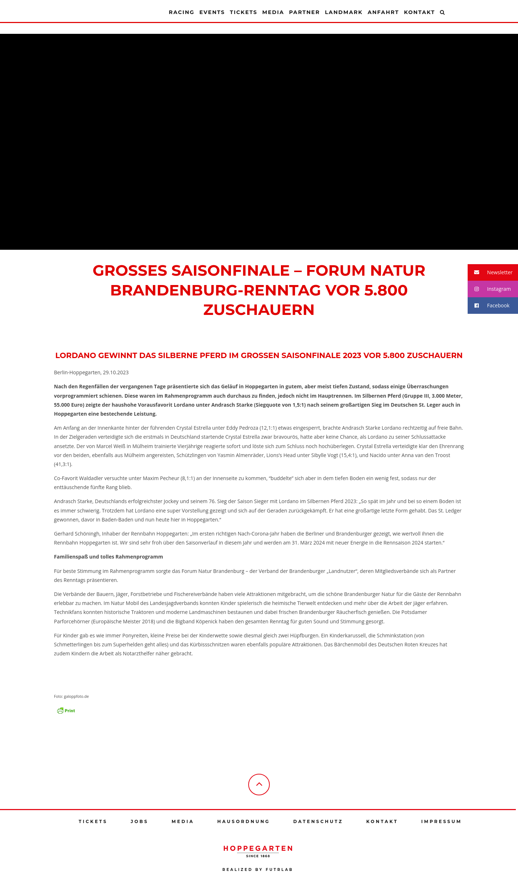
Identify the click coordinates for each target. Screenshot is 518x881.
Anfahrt (383, 12)
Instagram (489, 289)
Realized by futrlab (257, 869)
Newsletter (490, 273)
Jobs (139, 821)
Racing (181, 12)
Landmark (344, 12)
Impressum (441, 821)
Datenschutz (318, 821)
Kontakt (419, 12)
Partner (304, 12)
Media (273, 12)
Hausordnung (243, 821)
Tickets (243, 12)
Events (212, 12)
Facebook (488, 306)
